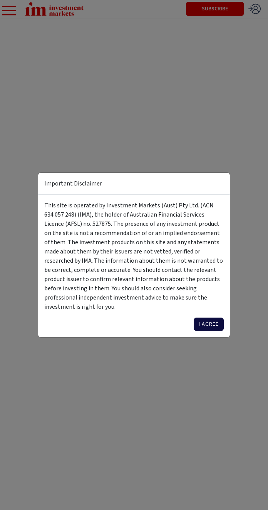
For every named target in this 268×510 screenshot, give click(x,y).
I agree (209, 324)
